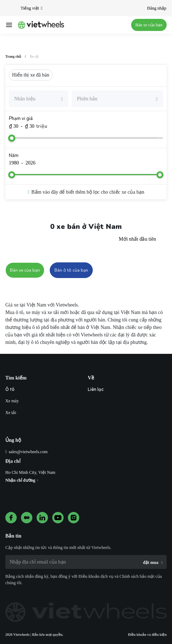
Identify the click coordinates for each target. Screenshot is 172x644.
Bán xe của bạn (148, 24)
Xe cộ (33, 56)
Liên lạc (96, 389)
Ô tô (10, 389)
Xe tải (10, 412)
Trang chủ (13, 56)
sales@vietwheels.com (28, 451)
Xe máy (12, 400)
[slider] (11, 138)
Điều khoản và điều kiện (147, 635)
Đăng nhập (156, 8)
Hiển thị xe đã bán (30, 75)
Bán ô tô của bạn (71, 270)
